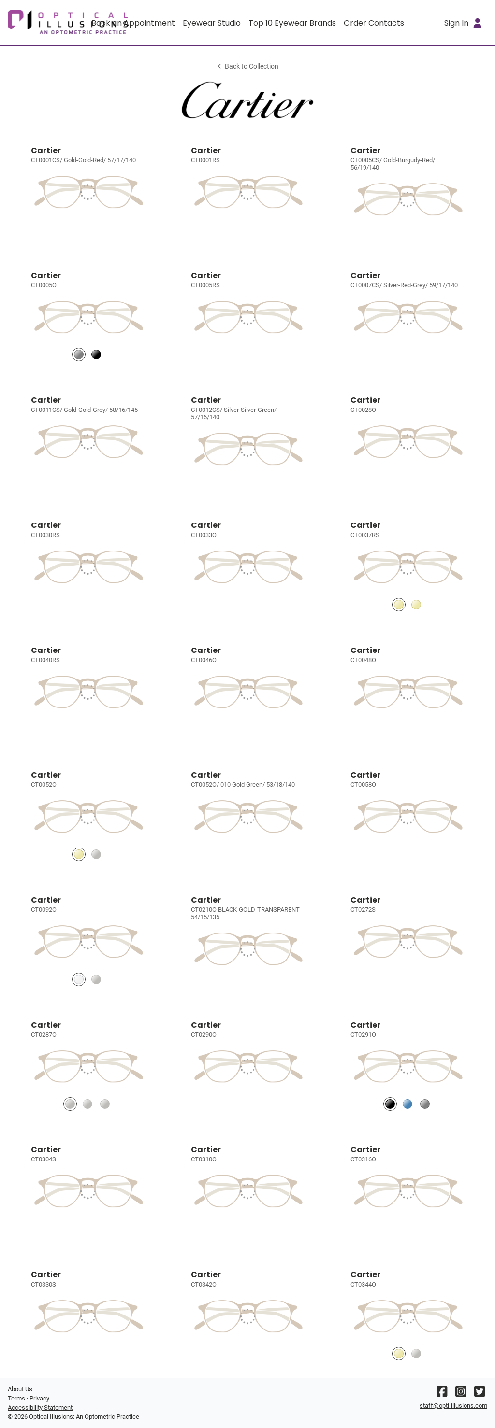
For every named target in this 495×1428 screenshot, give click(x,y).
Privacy (39, 1398)
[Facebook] (442, 1394)
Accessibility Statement (40, 1407)
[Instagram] (460, 1394)
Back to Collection (247, 66)
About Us (20, 1389)
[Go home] (68, 22)
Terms (16, 1398)
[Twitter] (479, 1394)
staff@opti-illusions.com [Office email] (453, 1405)
